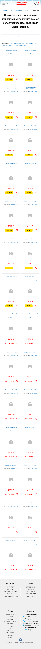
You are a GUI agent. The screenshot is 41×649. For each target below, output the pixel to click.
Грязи (10, 628)
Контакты (31, 596)
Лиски (10, 635)
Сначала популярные (17, 43)
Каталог (10, 587)
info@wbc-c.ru (31, 630)
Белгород (10, 614)
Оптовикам (30, 587)
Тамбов (10, 624)
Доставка (31, 591)
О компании (31, 593)
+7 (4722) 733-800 (30, 621)
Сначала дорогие (8, 45)
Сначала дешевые (21, 45)
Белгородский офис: (31, 619)
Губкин (10, 630)
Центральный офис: (31, 614)
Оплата (31, 589)
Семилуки (10, 633)
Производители (10, 591)
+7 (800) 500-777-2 (31, 625)
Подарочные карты (10, 596)
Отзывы (10, 593)
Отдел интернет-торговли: (31, 623)
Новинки (10, 589)
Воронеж (10, 626)
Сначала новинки (31, 43)
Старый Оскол (10, 621)
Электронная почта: (31, 627)
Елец (10, 637)
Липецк (10, 619)
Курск (10, 617)
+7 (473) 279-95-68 (30, 616)
